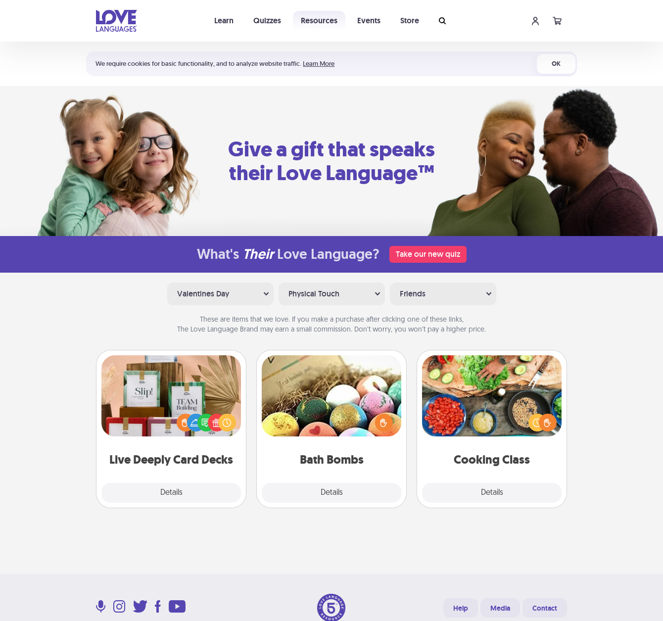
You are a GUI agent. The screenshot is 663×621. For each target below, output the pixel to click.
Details (171, 493)
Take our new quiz (428, 254)
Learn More (318, 63)
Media (500, 608)
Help (460, 608)
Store (409, 20)
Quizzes (267, 20)
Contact (544, 608)
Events (368, 20)
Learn (224, 20)
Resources (319, 20)
